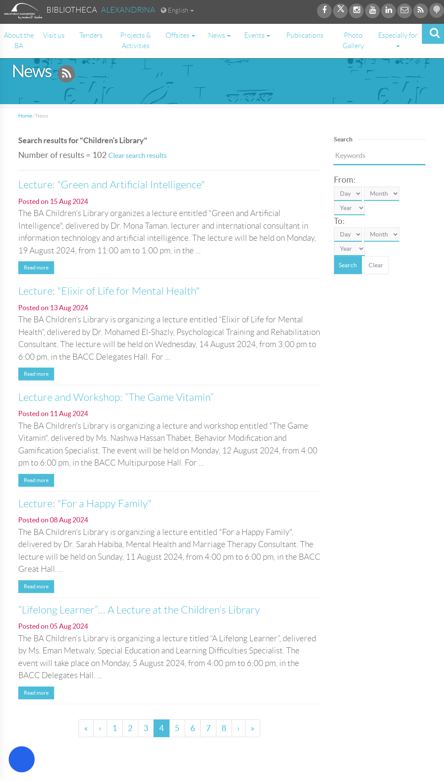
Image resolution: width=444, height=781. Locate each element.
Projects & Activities (135, 40)
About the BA (19, 40)
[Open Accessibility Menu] (22, 759)
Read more (36, 267)
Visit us (54, 35)
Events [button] (257, 35)
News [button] (219, 35)
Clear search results (137, 155)
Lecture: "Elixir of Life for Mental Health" (109, 291)
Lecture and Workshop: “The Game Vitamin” (116, 397)
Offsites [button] (180, 35)
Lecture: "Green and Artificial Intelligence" (111, 184)
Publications (304, 35)
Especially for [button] (398, 39)
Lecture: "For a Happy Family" (85, 503)
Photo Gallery (353, 40)
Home (25, 115)
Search (348, 265)
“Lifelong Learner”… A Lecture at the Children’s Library (139, 610)
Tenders (91, 35)
